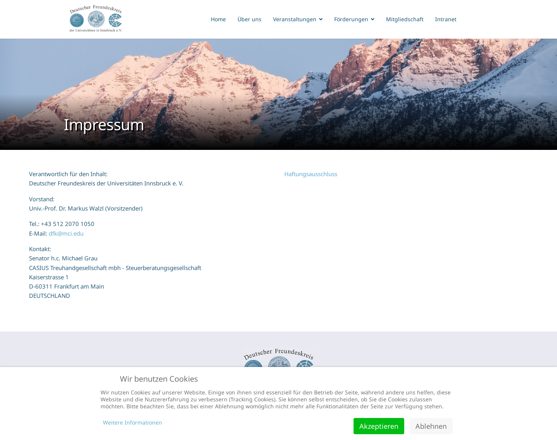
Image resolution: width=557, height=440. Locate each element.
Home (218, 19)
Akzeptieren (378, 426)
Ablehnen (431, 426)
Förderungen (351, 19)
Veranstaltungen (294, 19)
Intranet (445, 19)
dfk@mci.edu (66, 233)
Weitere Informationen (132, 422)
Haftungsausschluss (310, 174)
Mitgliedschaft (405, 19)
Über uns (249, 19)
